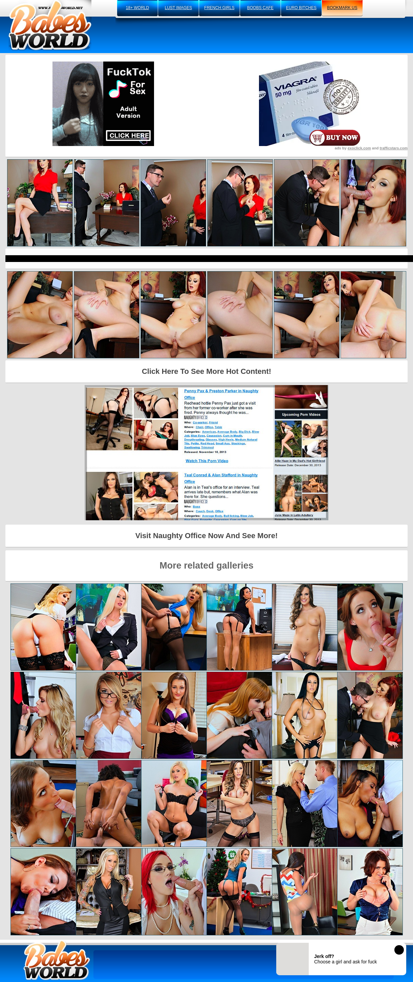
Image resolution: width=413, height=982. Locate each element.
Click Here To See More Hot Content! (206, 371)
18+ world (137, 7)
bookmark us (342, 7)
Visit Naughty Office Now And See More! (206, 535)
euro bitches (301, 7)
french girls (219, 7)
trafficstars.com (393, 148)
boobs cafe (260, 7)
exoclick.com (359, 148)
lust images (178, 7)
